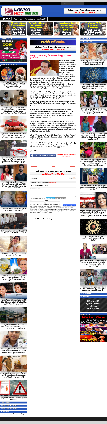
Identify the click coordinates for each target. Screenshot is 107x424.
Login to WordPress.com (60, 198)
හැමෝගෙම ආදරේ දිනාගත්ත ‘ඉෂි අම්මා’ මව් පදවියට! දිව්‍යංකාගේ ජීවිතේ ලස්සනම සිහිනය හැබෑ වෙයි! (93, 62)
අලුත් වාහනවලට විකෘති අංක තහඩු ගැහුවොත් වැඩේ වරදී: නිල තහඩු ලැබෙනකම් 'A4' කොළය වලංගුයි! (14, 160)
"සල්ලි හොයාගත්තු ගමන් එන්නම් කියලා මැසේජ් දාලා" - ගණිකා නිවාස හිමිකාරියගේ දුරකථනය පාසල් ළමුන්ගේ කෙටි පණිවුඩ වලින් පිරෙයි (13, 110)
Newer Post (34, 166)
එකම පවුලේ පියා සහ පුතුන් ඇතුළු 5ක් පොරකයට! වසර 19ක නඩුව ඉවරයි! (14, 232)
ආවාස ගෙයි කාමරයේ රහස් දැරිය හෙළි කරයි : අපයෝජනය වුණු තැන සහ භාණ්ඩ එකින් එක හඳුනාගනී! (13, 375)
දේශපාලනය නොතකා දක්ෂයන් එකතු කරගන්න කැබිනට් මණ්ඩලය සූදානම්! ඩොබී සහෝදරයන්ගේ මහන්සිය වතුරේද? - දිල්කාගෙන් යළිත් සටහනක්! (93, 213)
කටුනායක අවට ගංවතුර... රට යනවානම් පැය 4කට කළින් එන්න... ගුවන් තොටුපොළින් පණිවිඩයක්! (13, 326)
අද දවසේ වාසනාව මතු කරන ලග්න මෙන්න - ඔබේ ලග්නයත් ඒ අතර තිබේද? (93, 238)
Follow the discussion (74, 178)
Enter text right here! (53, 192)
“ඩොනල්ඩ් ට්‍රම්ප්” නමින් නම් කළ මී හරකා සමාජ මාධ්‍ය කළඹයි (13, 209)
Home (53, 166)
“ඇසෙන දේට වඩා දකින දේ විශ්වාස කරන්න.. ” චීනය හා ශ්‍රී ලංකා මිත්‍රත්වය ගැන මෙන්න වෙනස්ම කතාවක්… (93, 289)
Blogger (23, 414)
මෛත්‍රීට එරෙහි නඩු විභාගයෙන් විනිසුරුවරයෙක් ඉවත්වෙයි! (51, 56)
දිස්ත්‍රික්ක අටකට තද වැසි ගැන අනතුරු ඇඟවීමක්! (14, 398)
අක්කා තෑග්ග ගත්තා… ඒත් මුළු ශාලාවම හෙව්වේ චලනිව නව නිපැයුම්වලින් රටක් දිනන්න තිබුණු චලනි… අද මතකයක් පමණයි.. (93, 263)
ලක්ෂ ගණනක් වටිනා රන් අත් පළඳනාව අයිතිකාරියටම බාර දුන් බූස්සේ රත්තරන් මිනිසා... (93, 187)
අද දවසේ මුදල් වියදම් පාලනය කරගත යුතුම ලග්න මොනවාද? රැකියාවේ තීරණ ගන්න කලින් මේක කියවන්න (93, 86)
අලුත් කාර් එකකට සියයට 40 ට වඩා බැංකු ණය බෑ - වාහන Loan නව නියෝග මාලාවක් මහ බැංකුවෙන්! (13, 135)
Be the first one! (53, 182)
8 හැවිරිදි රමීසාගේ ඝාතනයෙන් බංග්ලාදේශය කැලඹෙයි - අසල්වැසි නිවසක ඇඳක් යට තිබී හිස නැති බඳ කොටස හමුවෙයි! (14, 185)
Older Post (72, 166)
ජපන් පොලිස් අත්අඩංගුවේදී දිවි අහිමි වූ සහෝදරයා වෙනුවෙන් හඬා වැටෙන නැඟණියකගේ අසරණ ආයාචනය (14, 351)
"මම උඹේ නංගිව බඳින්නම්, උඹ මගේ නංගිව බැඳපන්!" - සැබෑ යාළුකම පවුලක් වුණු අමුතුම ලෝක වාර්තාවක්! (93, 111)
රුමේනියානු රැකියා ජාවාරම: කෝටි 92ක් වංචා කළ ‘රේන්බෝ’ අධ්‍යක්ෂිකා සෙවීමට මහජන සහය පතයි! (13, 302)
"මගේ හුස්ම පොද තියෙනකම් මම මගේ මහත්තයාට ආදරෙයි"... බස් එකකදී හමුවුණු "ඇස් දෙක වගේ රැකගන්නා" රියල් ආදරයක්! (93, 136)
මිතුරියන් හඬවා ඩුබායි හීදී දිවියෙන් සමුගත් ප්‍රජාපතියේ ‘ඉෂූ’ (14, 254)
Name (31, 200)
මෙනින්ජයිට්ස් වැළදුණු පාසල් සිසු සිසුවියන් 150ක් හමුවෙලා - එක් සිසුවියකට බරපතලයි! (13, 85)
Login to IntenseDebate (50, 198)
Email (46, 200)
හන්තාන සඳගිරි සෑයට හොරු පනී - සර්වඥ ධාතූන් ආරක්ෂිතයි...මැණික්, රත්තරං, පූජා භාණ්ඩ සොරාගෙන (14, 278)
